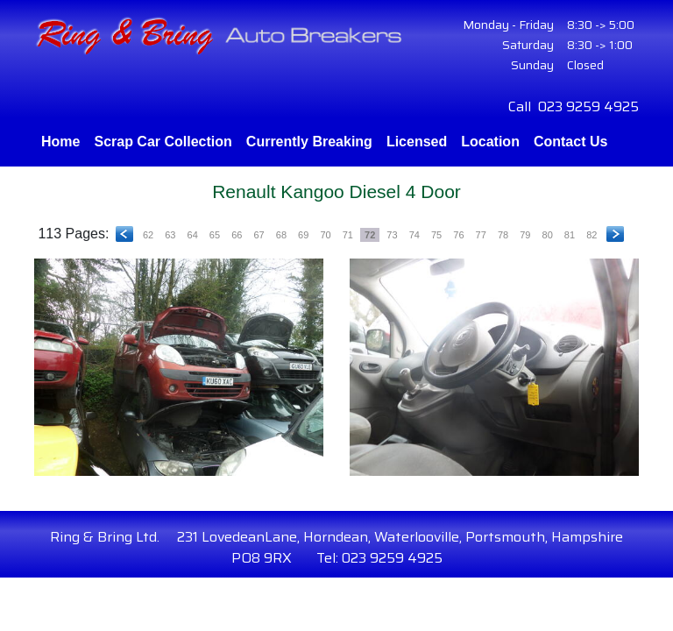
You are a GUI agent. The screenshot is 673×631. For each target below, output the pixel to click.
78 (503, 235)
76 (458, 235)
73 (391, 235)
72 (370, 235)
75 (436, 235)
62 (148, 235)
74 (414, 235)
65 (214, 235)
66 (236, 235)
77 (481, 235)
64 (193, 235)
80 (547, 235)
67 (258, 235)
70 (325, 235)
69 (303, 235)
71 (348, 235)
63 (170, 235)
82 (591, 235)
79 (525, 235)
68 (281, 235)
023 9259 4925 (588, 106)
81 (569, 235)
